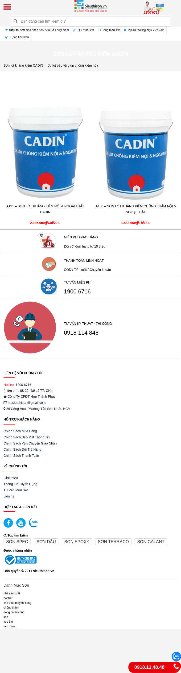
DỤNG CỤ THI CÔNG (14, 612)
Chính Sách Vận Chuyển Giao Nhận (30, 443)
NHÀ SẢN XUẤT (12, 593)
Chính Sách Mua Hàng (20, 431)
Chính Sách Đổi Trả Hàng (22, 449)
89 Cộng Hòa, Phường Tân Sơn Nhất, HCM (37, 409)
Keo (6, 617)
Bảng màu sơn (109, 30)
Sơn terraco (113, 541)
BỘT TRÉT (8, 598)
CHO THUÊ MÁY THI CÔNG (17, 603)
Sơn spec (17, 541)
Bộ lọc (169, 78)
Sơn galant (151, 541)
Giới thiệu (11, 478)
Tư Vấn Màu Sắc (16, 490)
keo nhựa (10, 626)
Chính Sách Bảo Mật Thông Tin (27, 437)
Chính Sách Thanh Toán (21, 455)
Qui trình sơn (83, 30)
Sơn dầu (46, 541)
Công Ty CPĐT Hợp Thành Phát (29, 396)
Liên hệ (9, 496)
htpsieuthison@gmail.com (24, 403)
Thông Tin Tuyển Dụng (20, 484)
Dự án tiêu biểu (17, 37)
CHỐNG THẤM (11, 607)
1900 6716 (77, 291)
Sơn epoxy (76, 541)
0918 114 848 (81, 333)
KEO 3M (8, 621)
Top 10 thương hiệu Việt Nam (144, 30)
